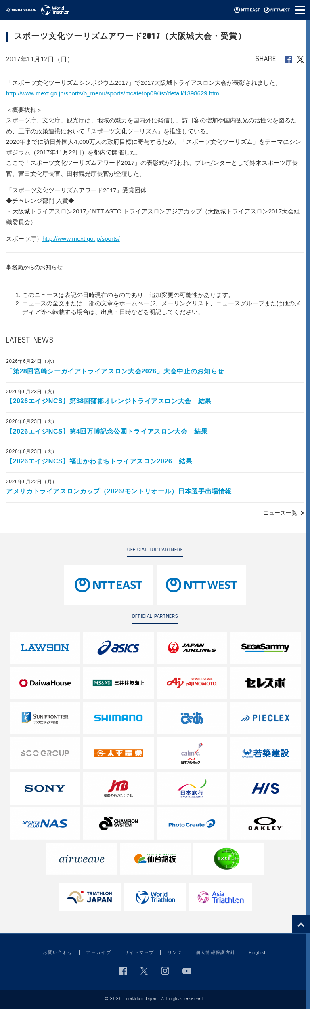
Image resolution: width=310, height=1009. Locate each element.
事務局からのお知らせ (34, 267)
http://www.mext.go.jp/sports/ (81, 238)
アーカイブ (98, 952)
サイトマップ (139, 952)
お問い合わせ (58, 952)
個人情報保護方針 (216, 952)
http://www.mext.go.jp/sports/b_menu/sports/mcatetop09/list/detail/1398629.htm (112, 93)
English (258, 952)
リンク (175, 952)
